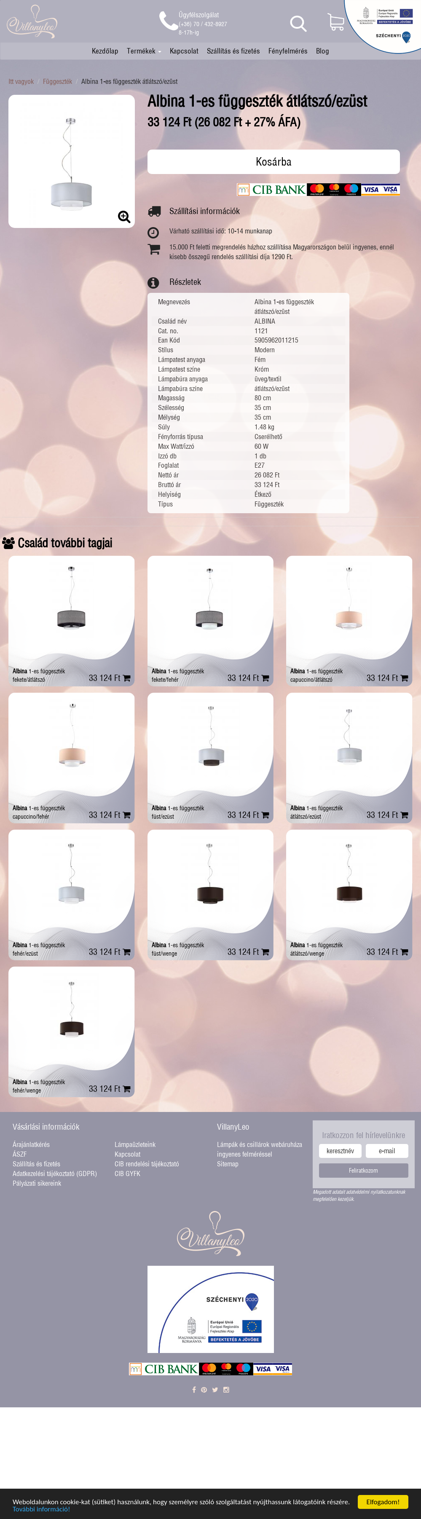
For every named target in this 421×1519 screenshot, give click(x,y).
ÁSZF (20, 1154)
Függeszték (57, 81)
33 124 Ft (110, 677)
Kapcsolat (184, 50)
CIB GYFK (127, 1173)
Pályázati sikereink (37, 1183)
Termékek (144, 50)
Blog (322, 50)
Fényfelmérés (288, 50)
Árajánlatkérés (31, 1144)
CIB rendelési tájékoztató (147, 1164)
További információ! (41, 1510)
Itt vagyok (21, 81)
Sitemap (228, 1164)
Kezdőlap (105, 50)
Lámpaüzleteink (135, 1144)
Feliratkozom (363, 1170)
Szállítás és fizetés (233, 50)
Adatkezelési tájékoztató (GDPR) (55, 1173)
